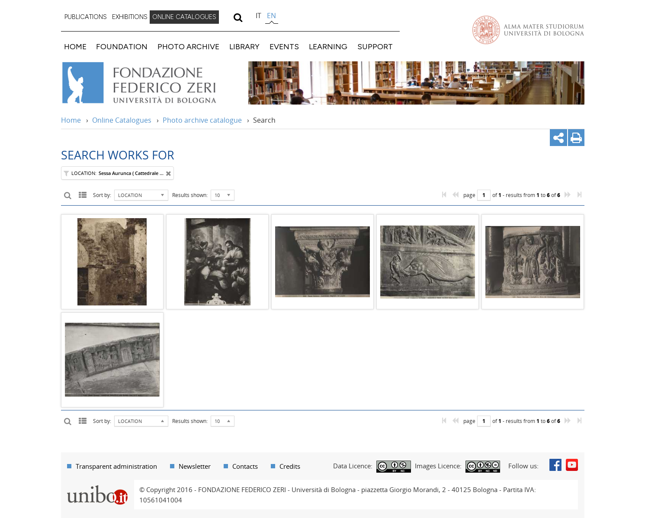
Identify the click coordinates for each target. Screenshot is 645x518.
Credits (289, 466)
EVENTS (284, 46)
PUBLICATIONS (85, 17)
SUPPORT (375, 46)
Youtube (572, 465)
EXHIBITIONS (130, 17)
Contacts (245, 466)
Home (71, 120)
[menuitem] (85, 17)
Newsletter (195, 466)
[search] (238, 17)
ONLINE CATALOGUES (184, 17)
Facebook (555, 465)
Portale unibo (97, 485)
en (271, 15)
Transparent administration (116, 466)
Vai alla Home (150, 83)
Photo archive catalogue (202, 120)
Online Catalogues (121, 120)
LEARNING (328, 46)
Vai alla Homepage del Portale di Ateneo (528, 29)
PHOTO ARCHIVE (188, 46)
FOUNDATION (122, 46)
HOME (75, 46)
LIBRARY (244, 46)
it (258, 15)
